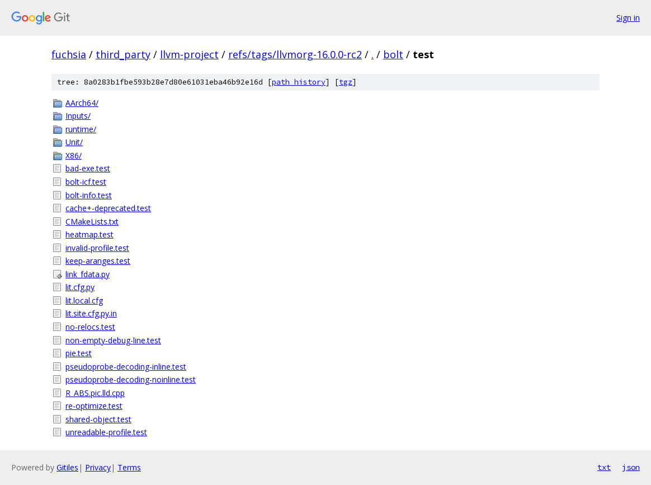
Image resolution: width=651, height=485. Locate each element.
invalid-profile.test (97, 248)
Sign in (628, 17)
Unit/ (74, 142)
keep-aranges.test (97, 260)
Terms (129, 467)
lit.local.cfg (84, 300)
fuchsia (68, 54)
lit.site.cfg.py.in (91, 313)
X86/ (73, 155)
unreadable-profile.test (106, 432)
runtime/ (80, 129)
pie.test (78, 353)
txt (604, 467)
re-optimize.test (93, 405)
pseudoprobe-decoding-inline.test (125, 366)
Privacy (98, 467)
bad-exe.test (87, 168)
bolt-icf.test (85, 181)
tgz (345, 82)
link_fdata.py (87, 274)
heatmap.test (89, 234)
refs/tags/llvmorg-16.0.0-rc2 (295, 54)
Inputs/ (78, 115)
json (631, 467)
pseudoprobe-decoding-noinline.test (130, 379)
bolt (393, 54)
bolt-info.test (88, 195)
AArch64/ (81, 102)
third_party (123, 54)
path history (299, 82)
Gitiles (67, 467)
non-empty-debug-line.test (113, 340)
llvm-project (189, 54)
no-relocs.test (90, 326)
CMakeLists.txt (92, 221)
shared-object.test (98, 419)
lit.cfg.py (80, 287)
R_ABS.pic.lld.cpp (95, 393)
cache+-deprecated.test (108, 208)
